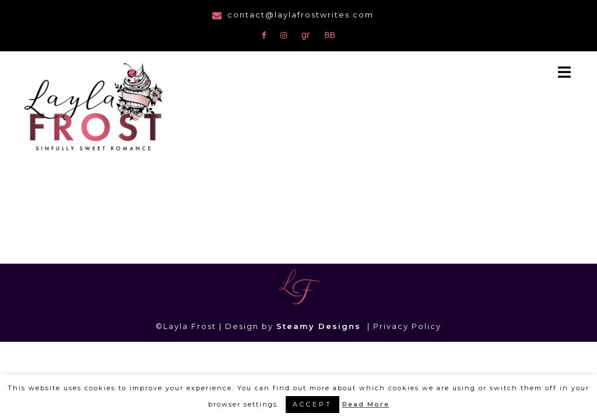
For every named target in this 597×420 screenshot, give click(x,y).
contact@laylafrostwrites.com (300, 14)
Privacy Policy (407, 326)
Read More (365, 404)
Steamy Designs (320, 326)
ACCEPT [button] (312, 404)
